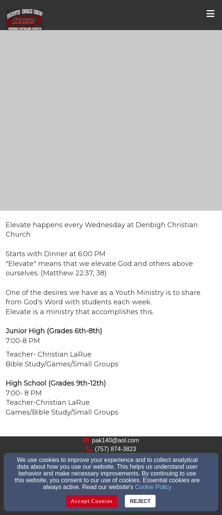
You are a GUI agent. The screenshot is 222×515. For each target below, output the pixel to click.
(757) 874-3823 (115, 449)
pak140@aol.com (115, 440)
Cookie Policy (153, 487)
